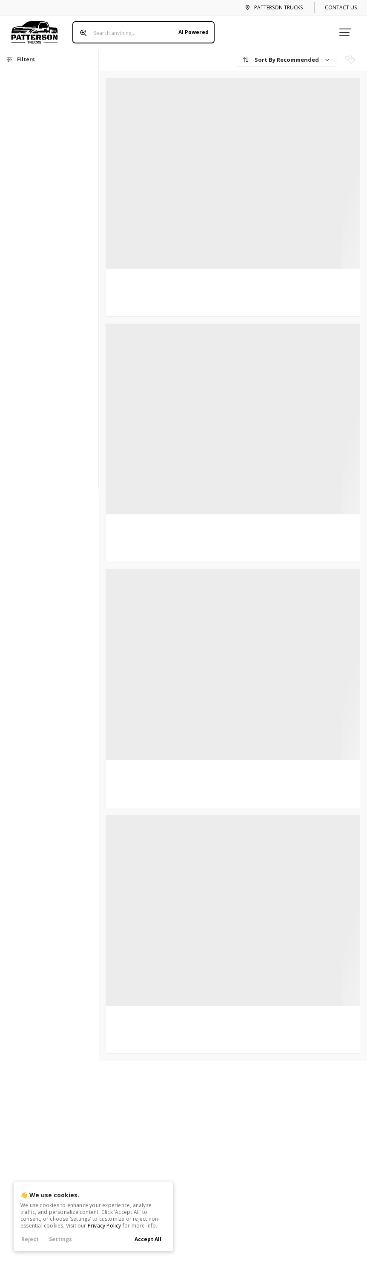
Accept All (148, 1239)
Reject (30, 1239)
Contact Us (341, 7)
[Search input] (143, 32)
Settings (60, 1239)
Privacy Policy (104, 1225)
